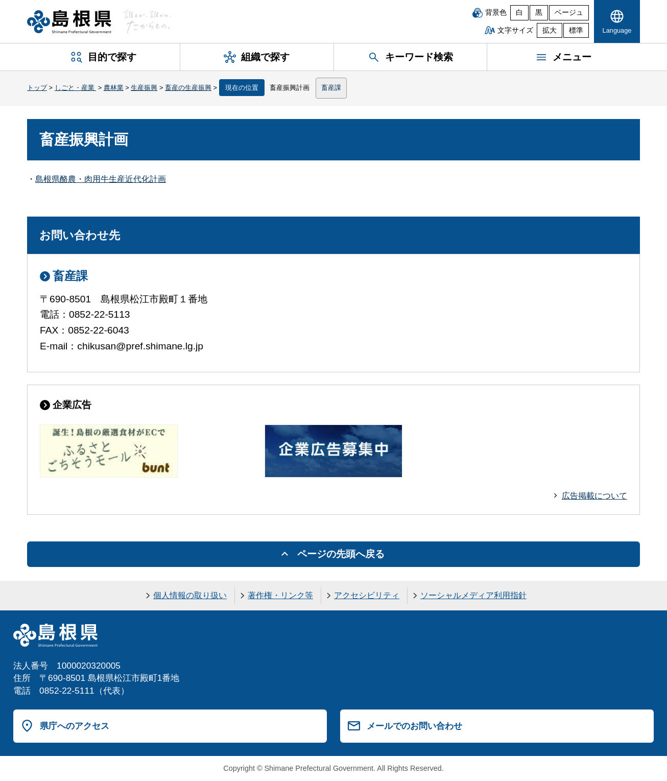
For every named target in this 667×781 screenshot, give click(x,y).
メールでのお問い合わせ (414, 726)
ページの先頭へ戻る (341, 554)
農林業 (114, 87)
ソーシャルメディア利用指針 (473, 595)
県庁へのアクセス (74, 726)
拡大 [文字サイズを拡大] (549, 30)
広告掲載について (594, 495)
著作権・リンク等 (280, 595)
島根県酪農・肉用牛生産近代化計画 (100, 179)
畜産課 (331, 87)
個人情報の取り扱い (190, 595)
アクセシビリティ (366, 595)
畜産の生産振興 (188, 87)
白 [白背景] (519, 12)
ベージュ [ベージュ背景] (569, 12)
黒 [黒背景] (538, 12)
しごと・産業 (76, 87)
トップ (37, 87)
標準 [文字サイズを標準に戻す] (576, 30)
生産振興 (144, 87)
